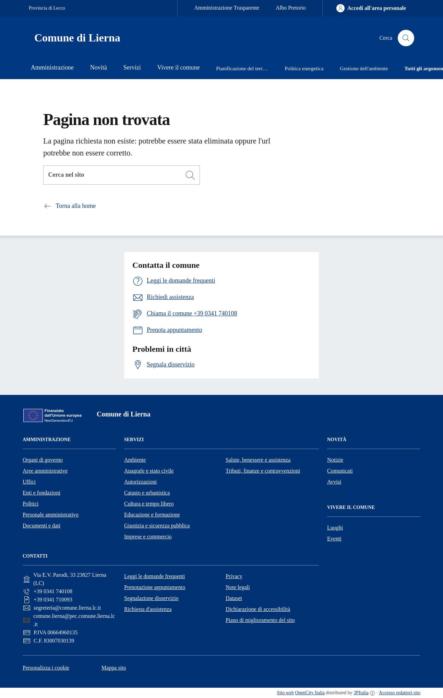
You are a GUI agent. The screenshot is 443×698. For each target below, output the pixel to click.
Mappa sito (113, 668)
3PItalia (361, 692)
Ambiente (135, 460)
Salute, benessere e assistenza (258, 460)
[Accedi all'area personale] (371, 8)
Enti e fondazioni (41, 493)
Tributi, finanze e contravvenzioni (263, 471)
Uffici (29, 482)
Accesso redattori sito (399, 692)
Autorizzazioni (140, 482)
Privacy (234, 576)
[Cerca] (190, 175)
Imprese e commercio (148, 536)
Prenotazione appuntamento (154, 587)
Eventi (334, 538)
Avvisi (334, 482)
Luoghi (335, 528)
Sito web (285, 692)
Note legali (238, 587)
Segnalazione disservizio (151, 598)
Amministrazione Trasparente (226, 8)
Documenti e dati (41, 525)
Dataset (234, 598)
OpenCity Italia (310, 692)
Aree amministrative (45, 471)
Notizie (335, 460)
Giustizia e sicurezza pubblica (157, 525)
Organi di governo (43, 460)
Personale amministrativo (51, 515)
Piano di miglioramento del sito (260, 620)
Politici (30, 504)
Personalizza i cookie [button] (46, 668)
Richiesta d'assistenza (147, 609)
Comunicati (340, 471)
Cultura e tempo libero (148, 504)
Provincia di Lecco (47, 8)
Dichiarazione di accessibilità (258, 609)
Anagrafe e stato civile (148, 471)
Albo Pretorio (291, 8)
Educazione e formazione (152, 515)
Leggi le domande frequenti (154, 576)
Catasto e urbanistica (147, 493)
